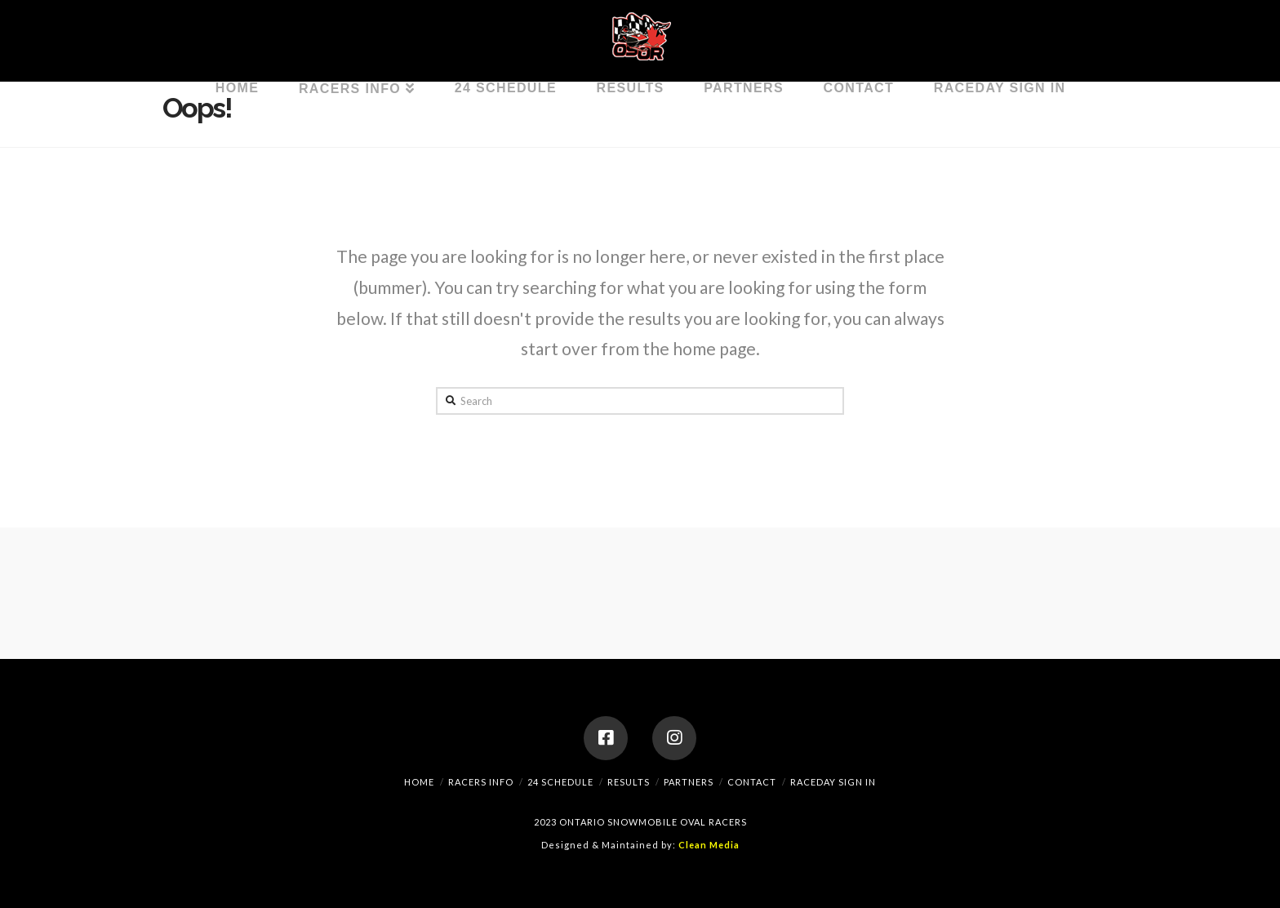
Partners (688, 782)
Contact (751, 782)
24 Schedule (560, 782)
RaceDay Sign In (833, 782)
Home (419, 782)
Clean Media (709, 844)
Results (628, 782)
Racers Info (480, 782)
